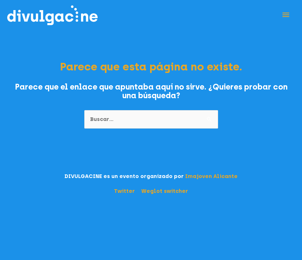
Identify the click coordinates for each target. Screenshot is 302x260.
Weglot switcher (164, 191)
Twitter (124, 191)
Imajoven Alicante (211, 176)
